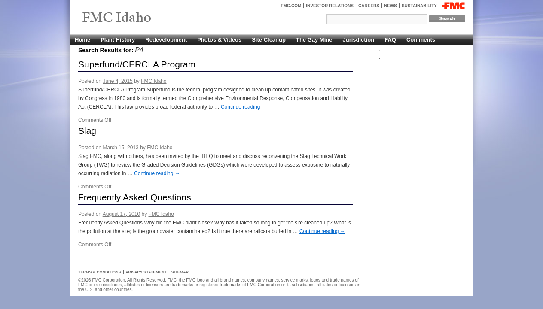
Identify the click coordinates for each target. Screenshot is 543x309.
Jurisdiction (358, 39)
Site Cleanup (269, 39)
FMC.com (291, 5)
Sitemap (180, 272)
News (390, 5)
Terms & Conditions (99, 272)
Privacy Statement (146, 272)
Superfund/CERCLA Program (136, 64)
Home (82, 39)
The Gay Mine (314, 39)
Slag (87, 131)
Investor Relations (330, 5)
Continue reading (244, 107)
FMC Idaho (153, 81)
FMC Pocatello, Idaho (136, 18)
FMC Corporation (453, 5)
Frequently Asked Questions (134, 197)
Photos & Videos (219, 39)
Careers (368, 5)
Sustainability (419, 5)
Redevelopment (166, 39)
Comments (420, 39)
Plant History (118, 39)
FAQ (390, 39)
